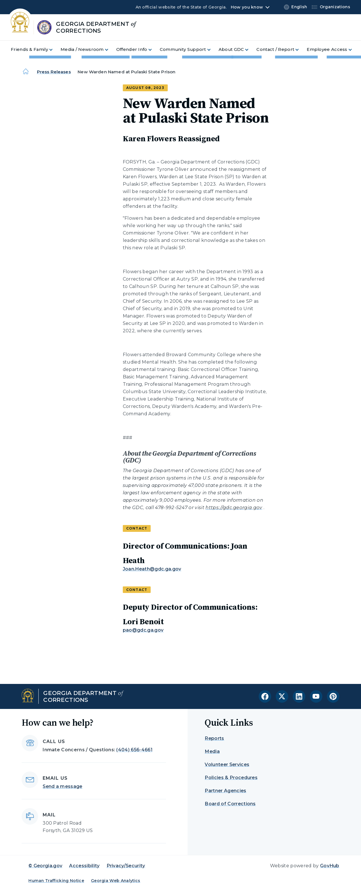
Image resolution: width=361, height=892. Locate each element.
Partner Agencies (225, 790)
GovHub (329, 865)
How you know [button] (247, 7)
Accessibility (84, 865)
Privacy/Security (126, 865)
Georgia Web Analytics (115, 880)
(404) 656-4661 (134, 749)
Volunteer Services (227, 764)
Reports (214, 738)
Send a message (62, 786)
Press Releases (54, 71)
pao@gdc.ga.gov (143, 630)
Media (212, 751)
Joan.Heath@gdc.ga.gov (152, 569)
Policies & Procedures (231, 777)
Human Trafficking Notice (56, 880)
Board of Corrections (230, 803)
